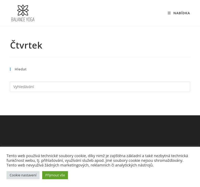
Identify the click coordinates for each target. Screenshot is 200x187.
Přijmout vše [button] (55, 175)
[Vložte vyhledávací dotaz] (100, 87)
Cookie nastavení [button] (23, 175)
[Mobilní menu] (179, 13)
